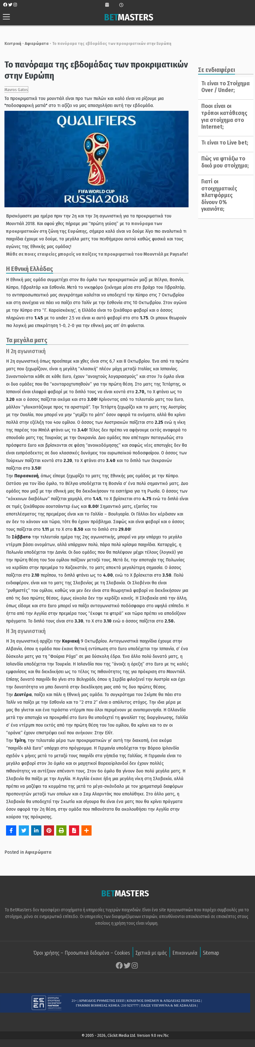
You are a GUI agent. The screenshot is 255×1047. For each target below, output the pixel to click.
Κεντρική (10, 43)
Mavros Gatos (13, 89)
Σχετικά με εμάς (151, 954)
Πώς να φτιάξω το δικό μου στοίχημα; (223, 162)
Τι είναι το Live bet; (223, 142)
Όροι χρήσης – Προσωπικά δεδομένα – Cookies (81, 954)
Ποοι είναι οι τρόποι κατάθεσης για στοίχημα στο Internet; (224, 116)
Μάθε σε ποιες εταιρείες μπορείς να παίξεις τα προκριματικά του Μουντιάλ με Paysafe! (94, 254)
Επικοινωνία (184, 954)
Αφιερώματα (34, 43)
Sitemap (211, 954)
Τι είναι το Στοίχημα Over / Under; (224, 87)
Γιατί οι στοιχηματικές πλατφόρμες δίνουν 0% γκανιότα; (224, 192)
